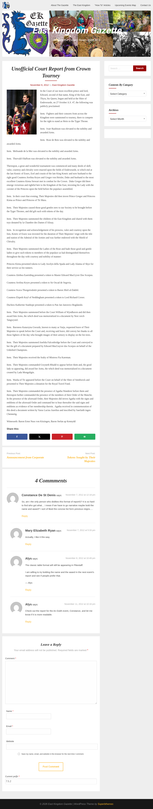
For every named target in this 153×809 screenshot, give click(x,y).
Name (9, 711)
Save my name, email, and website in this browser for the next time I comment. (52, 754)
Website (10, 741)
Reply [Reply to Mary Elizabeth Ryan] (28, 544)
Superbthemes (105, 804)
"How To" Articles (102, 5)
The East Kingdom (81, 5)
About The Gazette (59, 5)
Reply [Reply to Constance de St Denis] (25, 516)
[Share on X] (39, 437)
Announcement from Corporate (25, 457)
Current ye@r (12, 776)
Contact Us (145, 5)
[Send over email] (84, 437)
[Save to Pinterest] (62, 437)
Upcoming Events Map (125, 5)
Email (9, 726)
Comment (10, 658)
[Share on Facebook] (17, 437)
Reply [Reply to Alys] (28, 590)
